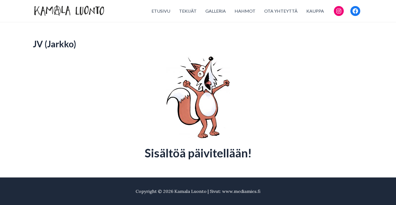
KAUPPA (315, 10)
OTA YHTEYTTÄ (281, 10)
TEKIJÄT (188, 10)
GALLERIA (215, 10)
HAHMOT (245, 10)
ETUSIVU (161, 10)
